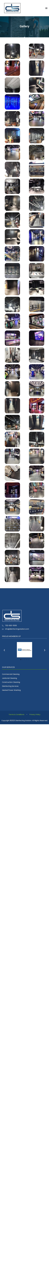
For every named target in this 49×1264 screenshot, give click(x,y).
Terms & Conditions (16, 714)
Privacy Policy (34, 714)
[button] (46, 8)
